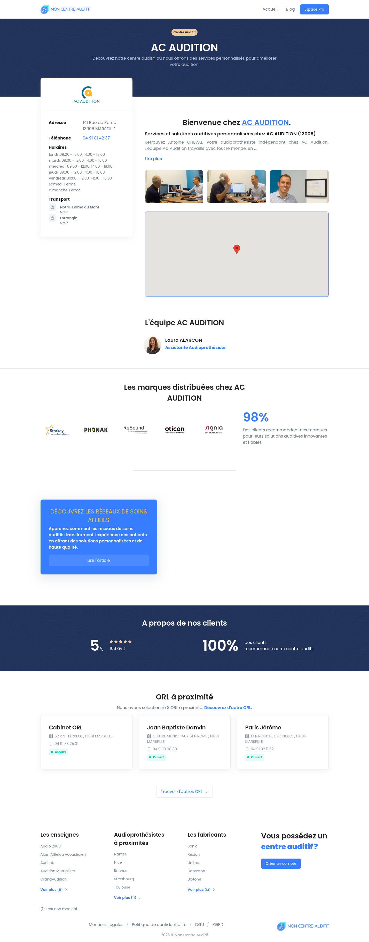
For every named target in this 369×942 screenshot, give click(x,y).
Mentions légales (106, 925)
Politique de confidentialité (159, 925)
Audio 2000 (51, 846)
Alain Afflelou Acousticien (63, 854)
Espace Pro (314, 9)
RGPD (218, 925)
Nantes (120, 854)
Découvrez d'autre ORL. (228, 708)
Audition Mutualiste (58, 871)
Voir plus (54, 889)
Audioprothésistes (148, 839)
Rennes (120, 870)
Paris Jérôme (263, 727)
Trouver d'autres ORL (184, 792)
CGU (199, 925)
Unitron (194, 862)
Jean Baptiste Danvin (176, 727)
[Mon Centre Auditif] (65, 9)
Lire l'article (98, 560)
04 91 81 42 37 (96, 138)
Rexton (194, 854)
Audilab (47, 862)
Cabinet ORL (66, 727)
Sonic (193, 846)
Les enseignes (60, 834)
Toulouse (122, 887)
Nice (118, 862)
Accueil (270, 9)
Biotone (194, 879)
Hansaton (196, 871)
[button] (153, 159)
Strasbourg (124, 879)
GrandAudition (54, 879)
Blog (290, 9)
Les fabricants (207, 834)
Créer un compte (281, 863)
